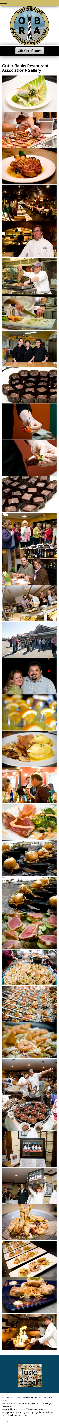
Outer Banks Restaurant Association (25, 68)
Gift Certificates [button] (29, 50)
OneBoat (23, 1409)
